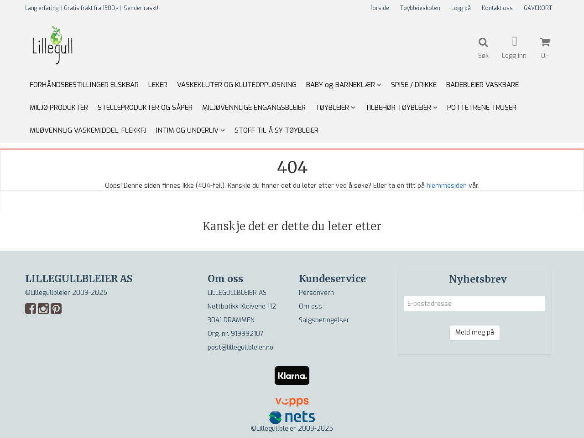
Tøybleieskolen (420, 8)
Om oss (310, 306)
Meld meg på (474, 332)
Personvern (316, 293)
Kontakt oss (497, 8)
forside (379, 8)
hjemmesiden (447, 185)
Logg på (461, 8)
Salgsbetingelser (324, 320)
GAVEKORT (538, 8)
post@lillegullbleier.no (240, 347)
